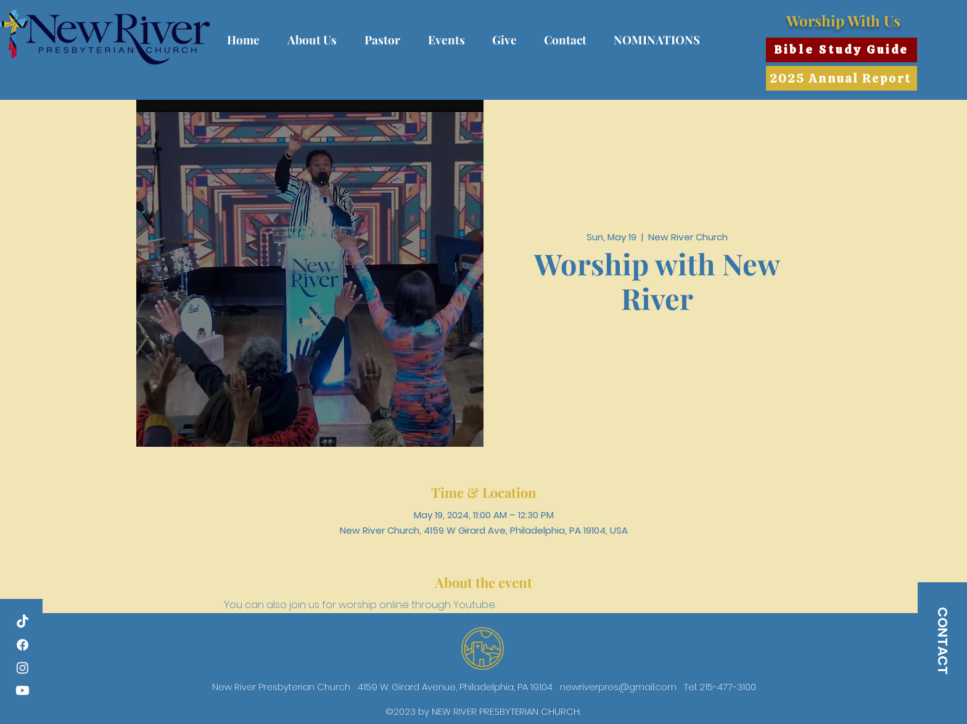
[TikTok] (22, 622)
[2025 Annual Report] (841, 78)
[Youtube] (22, 690)
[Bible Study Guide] (841, 50)
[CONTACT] (942, 640)
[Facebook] (22, 645)
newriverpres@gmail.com (618, 686)
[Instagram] (22, 667)
